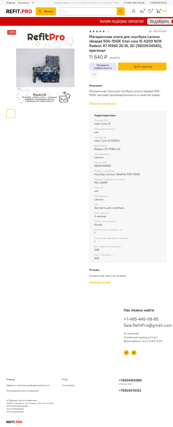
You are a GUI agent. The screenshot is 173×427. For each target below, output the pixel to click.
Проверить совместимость (103, 67)
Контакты (23, 2)
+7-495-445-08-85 (134, 2)
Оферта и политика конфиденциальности (27, 385)
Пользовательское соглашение (22, 390)
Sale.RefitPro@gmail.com (148, 325)
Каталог (45, 11)
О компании (68, 385)
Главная (10, 2)
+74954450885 (130, 380)
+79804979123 (158, 2)
